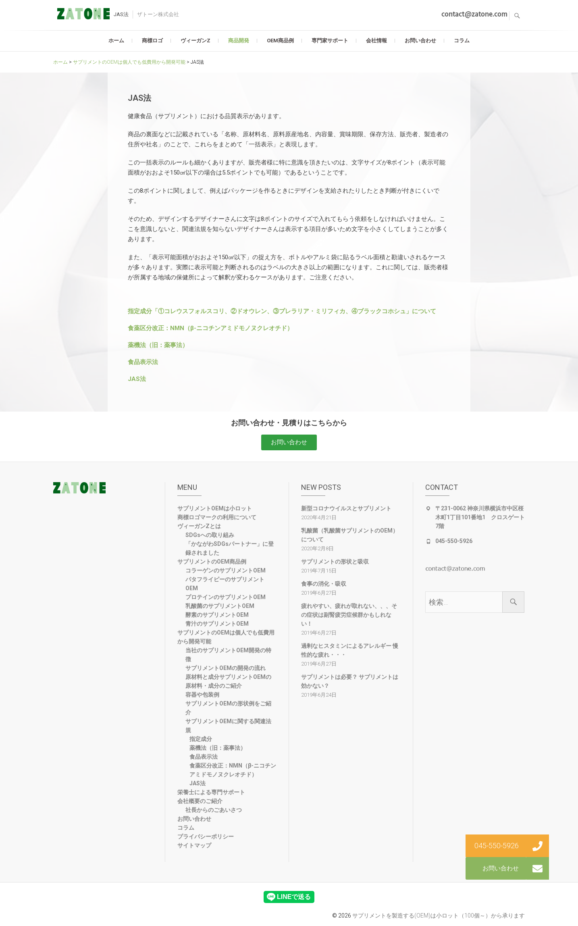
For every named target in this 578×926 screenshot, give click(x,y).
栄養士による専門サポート (211, 792)
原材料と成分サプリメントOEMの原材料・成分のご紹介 (228, 681)
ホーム (116, 40)
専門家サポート (330, 40)
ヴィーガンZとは (199, 526)
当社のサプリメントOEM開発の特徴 (228, 654)
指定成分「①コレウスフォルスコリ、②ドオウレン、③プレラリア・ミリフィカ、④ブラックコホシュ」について (282, 311)
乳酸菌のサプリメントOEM (219, 606)
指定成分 (200, 739)
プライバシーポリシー (205, 836)
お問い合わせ (420, 40)
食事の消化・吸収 (323, 584)
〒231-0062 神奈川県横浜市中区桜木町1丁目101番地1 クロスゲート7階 (480, 517)
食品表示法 (143, 362)
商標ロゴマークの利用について (216, 517)
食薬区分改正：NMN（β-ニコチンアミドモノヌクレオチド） (210, 328)
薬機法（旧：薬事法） (158, 345)
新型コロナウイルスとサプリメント (346, 508)
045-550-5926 (453, 541)
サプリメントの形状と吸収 (335, 561)
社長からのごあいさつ (213, 810)
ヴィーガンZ (195, 40)
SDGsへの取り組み (209, 535)
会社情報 (376, 40)
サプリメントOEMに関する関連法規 (228, 725)
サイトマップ (194, 845)
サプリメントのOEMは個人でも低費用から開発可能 (225, 637)
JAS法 (137, 379)
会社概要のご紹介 (199, 801)
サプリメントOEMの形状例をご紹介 (228, 708)
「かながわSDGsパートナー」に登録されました (229, 548)
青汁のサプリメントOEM (217, 623)
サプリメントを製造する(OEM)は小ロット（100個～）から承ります (438, 915)
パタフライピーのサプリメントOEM (224, 583)
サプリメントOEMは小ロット (214, 508)
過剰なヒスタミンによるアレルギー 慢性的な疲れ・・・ (349, 650)
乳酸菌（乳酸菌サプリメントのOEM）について (349, 535)
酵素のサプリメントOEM (217, 615)
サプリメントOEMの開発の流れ (225, 668)
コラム (462, 40)
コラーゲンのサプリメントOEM (225, 570)
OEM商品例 (280, 40)
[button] (289, 442)
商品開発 (238, 40)
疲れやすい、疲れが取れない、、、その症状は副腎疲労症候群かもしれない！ (349, 615)
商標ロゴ (152, 40)
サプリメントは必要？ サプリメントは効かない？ (349, 681)
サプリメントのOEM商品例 (211, 561)
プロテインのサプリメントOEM (225, 597)
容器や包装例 (202, 694)
